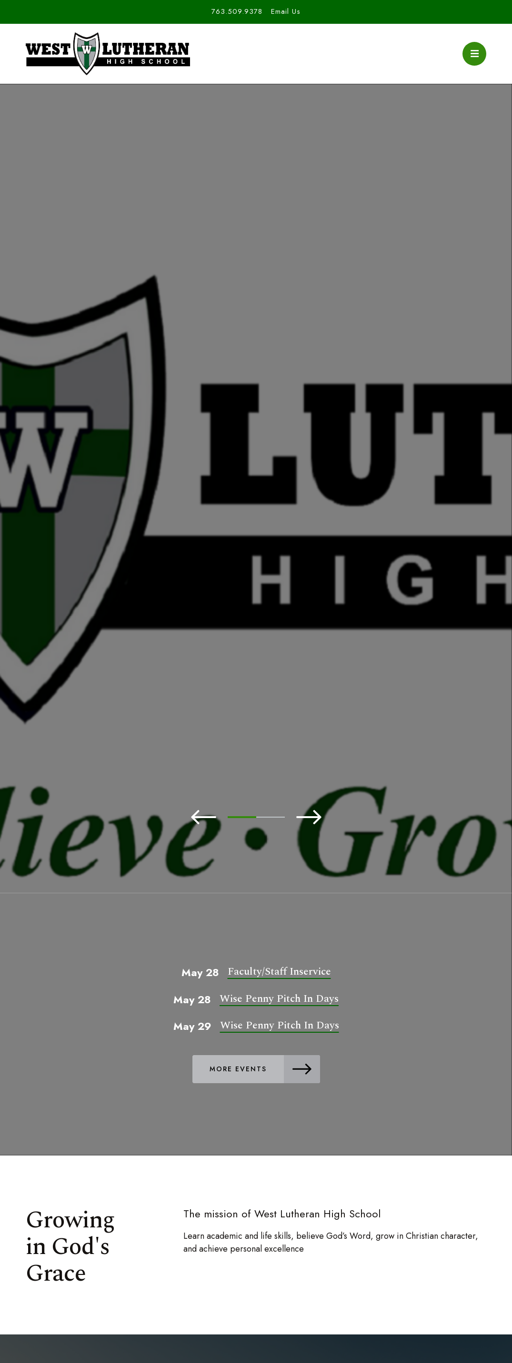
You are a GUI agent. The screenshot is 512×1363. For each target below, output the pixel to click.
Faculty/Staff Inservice (279, 971)
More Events (265, 1069)
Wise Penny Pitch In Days (279, 999)
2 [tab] (270, 817)
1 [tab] (242, 817)
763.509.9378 (236, 11)
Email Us (286, 11)
